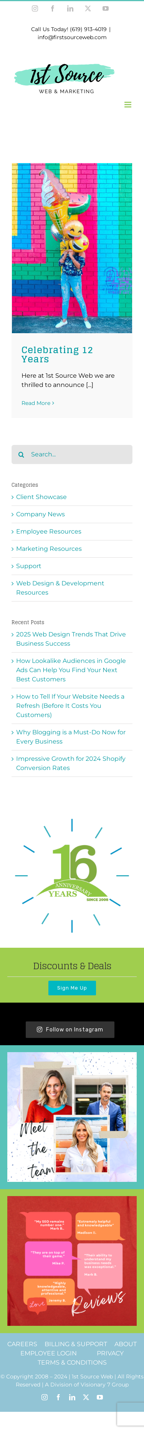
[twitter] (86, 1397)
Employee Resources (48, 531)
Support (28, 566)
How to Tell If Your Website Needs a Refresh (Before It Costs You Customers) (70, 706)
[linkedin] (72, 1397)
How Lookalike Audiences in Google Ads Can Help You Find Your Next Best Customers (71, 670)
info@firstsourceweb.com (72, 37)
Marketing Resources (49, 548)
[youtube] (100, 1397)
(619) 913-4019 (88, 29)
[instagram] (44, 1397)
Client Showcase (41, 497)
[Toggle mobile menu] (128, 105)
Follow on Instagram (70, 1029)
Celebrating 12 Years (57, 354)
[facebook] (58, 1397)
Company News (40, 514)
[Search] (21, 454)
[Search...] (72, 454)
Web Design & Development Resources (60, 588)
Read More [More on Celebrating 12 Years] (36, 403)
